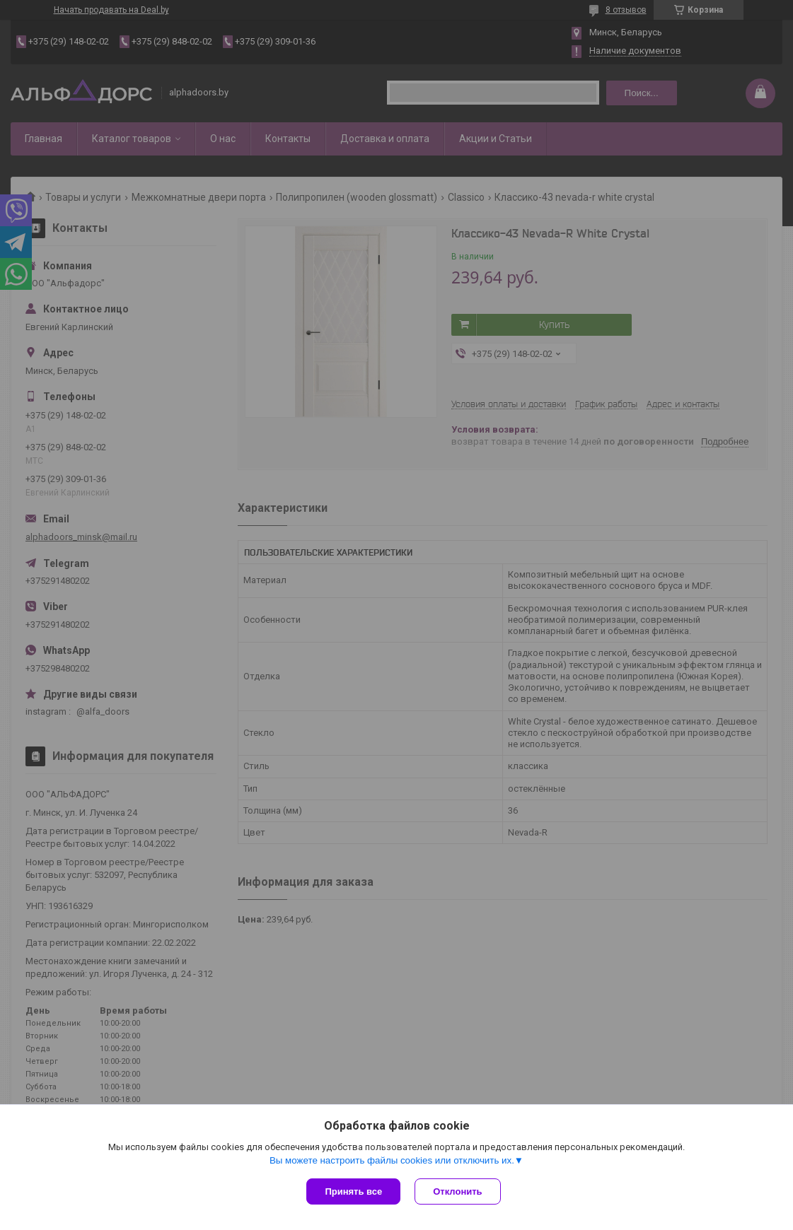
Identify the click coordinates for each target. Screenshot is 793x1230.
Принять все (353, 1191)
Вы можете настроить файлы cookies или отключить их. (392, 1160)
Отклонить (457, 1191)
